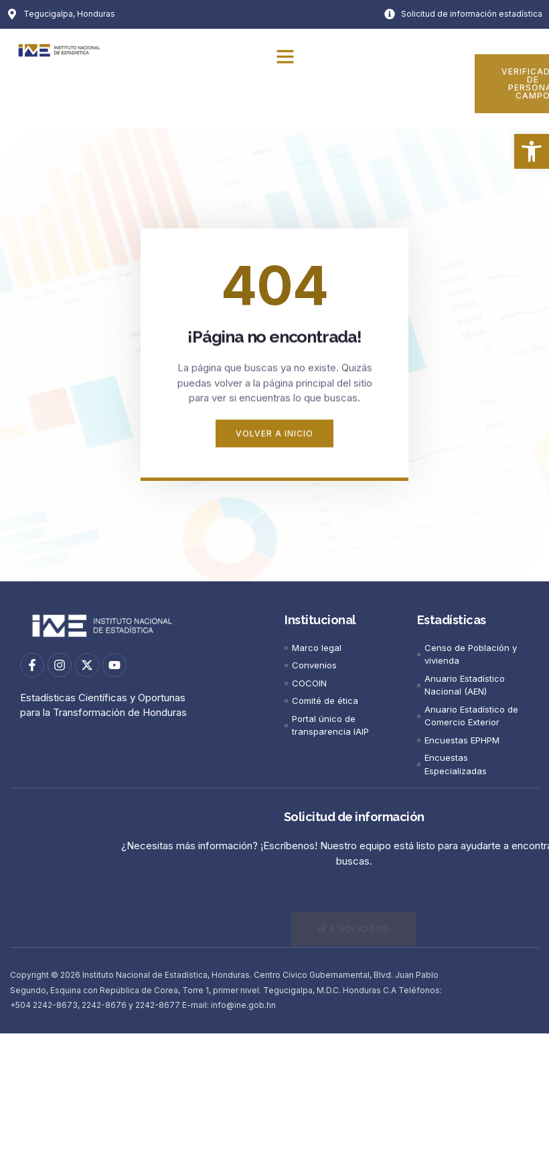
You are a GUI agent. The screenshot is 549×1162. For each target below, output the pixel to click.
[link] (531, 151)
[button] (285, 56)
